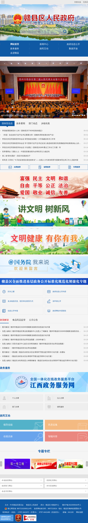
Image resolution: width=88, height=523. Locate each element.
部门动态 (33, 123)
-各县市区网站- (7, 491)
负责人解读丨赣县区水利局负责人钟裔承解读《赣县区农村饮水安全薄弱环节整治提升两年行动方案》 (40, 360)
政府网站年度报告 (59, 310)
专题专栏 (44, 451)
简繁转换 (77, 2)
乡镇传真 (45, 123)
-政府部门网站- (7, 485)
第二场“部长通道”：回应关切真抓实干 (16, 156)
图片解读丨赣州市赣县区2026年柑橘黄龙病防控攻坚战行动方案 (26, 327)
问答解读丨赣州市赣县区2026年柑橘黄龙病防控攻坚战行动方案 (26, 335)
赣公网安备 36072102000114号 (20, 508)
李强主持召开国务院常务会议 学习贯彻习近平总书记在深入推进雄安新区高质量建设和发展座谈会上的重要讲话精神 (41, 143)
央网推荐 (17, 167)
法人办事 (60, 398)
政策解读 (4, 319)
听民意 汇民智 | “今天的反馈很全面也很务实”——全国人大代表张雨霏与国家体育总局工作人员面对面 (40, 160)
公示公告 (33, 319)
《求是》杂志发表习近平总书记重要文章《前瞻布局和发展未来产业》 (28, 135)
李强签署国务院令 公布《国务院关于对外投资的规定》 (22, 130)
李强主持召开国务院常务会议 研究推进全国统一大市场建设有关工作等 (28, 139)
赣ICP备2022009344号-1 (71, 505)
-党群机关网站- (51, 480)
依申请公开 (57, 301)
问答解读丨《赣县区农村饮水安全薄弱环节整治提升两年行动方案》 (27, 356)
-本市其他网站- (51, 485)
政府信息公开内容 (59, 291)
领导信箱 (8, 424)
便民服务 (60, 406)
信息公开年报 (13, 310)
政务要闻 (20, 123)
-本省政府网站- (7, 480)
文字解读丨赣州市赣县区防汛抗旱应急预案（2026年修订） (24, 339)
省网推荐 (47, 167)
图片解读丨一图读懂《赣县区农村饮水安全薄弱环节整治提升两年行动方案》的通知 (33, 352)
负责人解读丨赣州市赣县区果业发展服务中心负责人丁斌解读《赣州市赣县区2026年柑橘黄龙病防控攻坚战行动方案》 (41, 331)
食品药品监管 (18, 319)
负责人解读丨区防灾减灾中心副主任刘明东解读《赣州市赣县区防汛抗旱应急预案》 (33, 343)
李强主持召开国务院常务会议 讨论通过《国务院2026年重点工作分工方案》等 (31, 147)
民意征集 (52, 424)
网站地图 (79, 512)
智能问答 (52, 436)
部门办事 (15, 406)
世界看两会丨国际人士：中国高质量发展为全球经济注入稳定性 (26, 151)
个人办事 (15, 398)
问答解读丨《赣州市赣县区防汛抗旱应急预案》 (20, 348)
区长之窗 (11, 291)
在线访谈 (8, 436)
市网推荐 (76, 167)
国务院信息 (7, 123)
